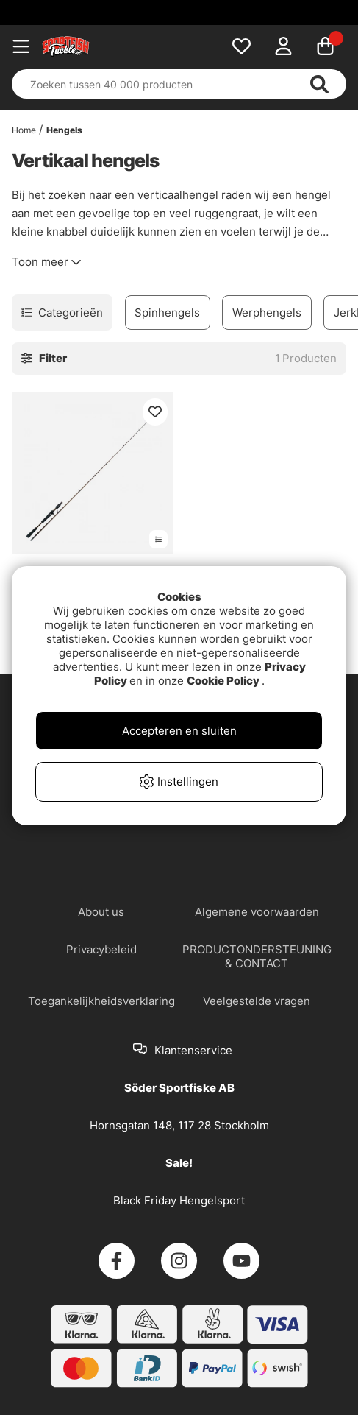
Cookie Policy (223, 681)
